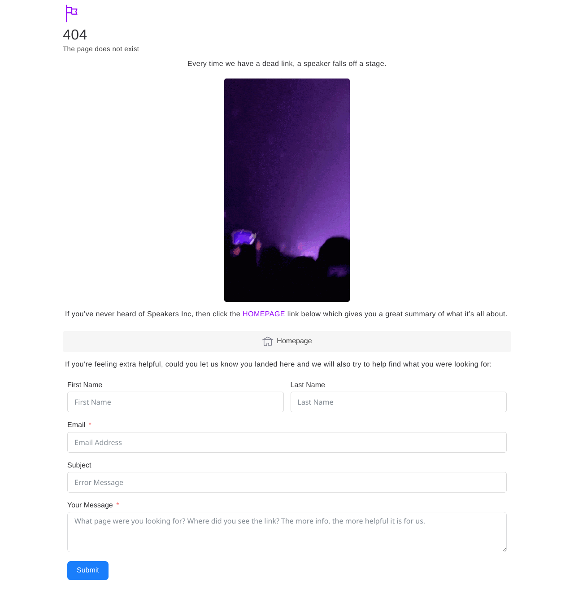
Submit (88, 570)
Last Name (308, 385)
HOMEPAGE (264, 314)
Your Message (90, 505)
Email (76, 425)
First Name (84, 385)
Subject (79, 465)
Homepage (287, 341)
